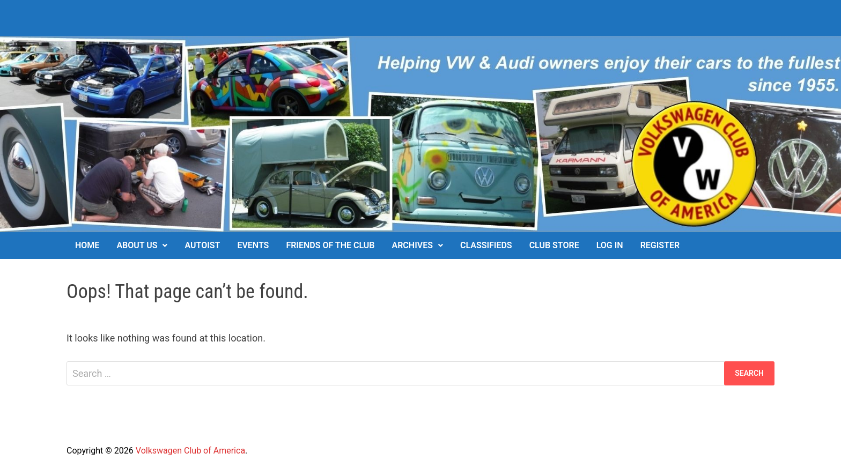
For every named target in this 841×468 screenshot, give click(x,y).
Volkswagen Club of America (190, 450)
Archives (412, 245)
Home (87, 245)
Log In (609, 245)
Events (253, 245)
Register (660, 245)
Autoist (202, 245)
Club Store (554, 245)
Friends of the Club (330, 245)
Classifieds (486, 245)
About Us (136, 245)
